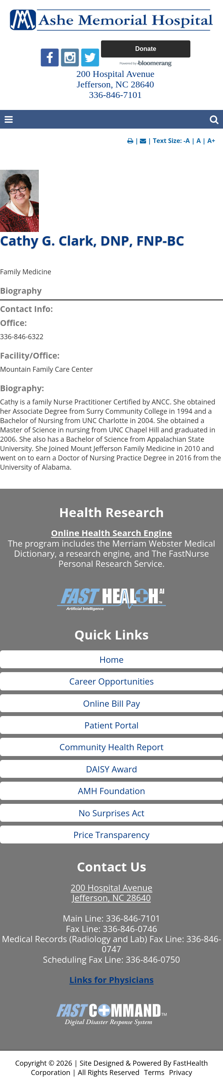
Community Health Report (111, 747)
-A (186, 140)
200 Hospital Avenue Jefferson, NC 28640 (111, 892)
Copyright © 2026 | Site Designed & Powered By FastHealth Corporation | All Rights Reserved (111, 1067)
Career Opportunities (111, 681)
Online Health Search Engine (111, 532)
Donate (145, 48)
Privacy (180, 1072)
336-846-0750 (152, 959)
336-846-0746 (130, 928)
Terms (154, 1072)
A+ (211, 140)
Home (111, 659)
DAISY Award (111, 769)
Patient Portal (111, 725)
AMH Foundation (111, 790)
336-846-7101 (133, 918)
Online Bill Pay (111, 703)
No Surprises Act (111, 813)
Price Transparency (111, 834)
